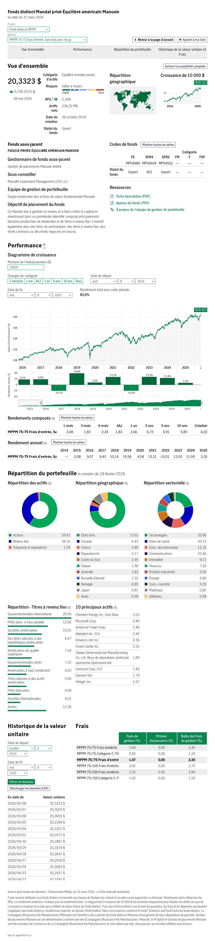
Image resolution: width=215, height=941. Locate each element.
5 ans (55, 281)
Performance (82, 49)
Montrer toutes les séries (158, 145)
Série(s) (12, 34)
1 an (46, 281)
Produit (11, 24)
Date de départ (101, 275)
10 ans (67, 281)
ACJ (37, 281)
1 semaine (15, 281)
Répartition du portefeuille (132, 49)
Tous (77, 281)
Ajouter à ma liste (192, 40)
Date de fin (15, 289)
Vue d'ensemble (33, 49)
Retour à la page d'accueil (155, 40)
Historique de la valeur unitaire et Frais (182, 52)
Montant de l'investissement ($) (29, 262)
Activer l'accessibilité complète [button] (185, 66)
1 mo (28, 281)
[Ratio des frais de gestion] (55, 99)
